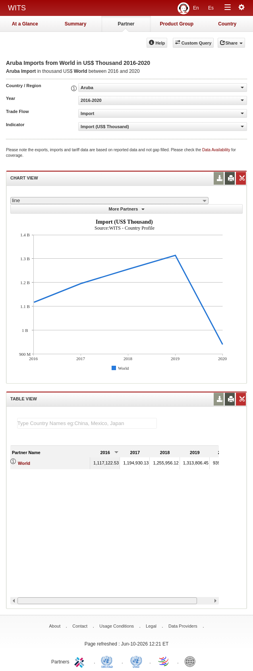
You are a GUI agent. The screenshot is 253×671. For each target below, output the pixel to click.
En (196, 8)
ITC (81, 661)
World (24, 463)
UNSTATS (136, 661)
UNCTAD (108, 661)
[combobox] (109, 200)
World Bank (192, 661)
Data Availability (216, 150)
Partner (126, 24)
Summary (76, 24)
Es (211, 8)
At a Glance (25, 24)
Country (227, 24)
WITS (17, 8)
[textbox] (87, 423)
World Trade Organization (164, 661)
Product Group (177, 24)
